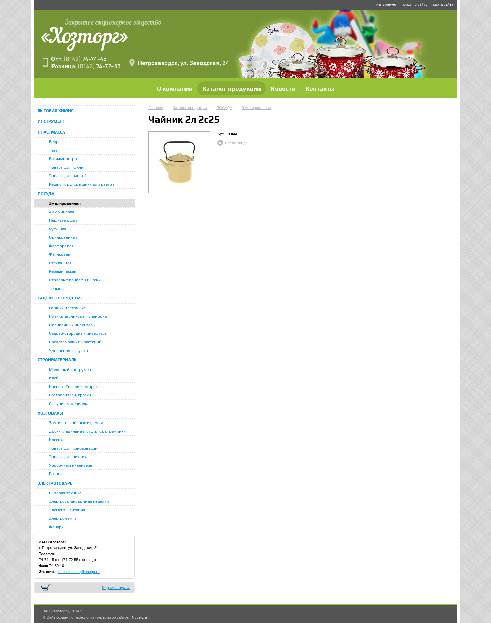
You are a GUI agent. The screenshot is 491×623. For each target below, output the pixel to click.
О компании (175, 88)
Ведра (54, 141)
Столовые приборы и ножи (75, 280)
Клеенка (56, 439)
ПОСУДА (46, 193)
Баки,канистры (63, 158)
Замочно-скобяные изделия (76, 422)
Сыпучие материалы (68, 403)
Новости (283, 88)
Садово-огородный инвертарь (78, 333)
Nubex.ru (139, 617)
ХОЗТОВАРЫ (50, 413)
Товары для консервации (73, 448)
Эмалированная (65, 203)
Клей (53, 378)
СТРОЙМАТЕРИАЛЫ (58, 359)
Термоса (57, 288)
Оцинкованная (63, 237)
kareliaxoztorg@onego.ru (79, 572)
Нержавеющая (63, 220)
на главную (386, 4)
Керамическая (62, 271)
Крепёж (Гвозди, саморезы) (75, 386)
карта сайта (443, 4)
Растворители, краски (70, 395)
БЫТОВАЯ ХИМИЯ (56, 110)
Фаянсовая (59, 254)
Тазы (53, 150)
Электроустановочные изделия (79, 501)
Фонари (56, 527)
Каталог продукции (231, 88)
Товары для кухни (66, 167)
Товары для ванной (68, 175)
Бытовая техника (65, 492)
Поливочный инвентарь (72, 325)
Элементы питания (67, 510)
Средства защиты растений (75, 342)
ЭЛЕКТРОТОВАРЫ (56, 483)
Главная (155, 108)
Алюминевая (61, 211)
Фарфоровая (61, 246)
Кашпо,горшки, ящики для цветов (82, 184)
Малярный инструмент (71, 369)
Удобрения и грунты (68, 350)
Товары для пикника (68, 456)
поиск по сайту (414, 4)
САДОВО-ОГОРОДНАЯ (60, 298)
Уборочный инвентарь (70, 465)
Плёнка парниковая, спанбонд (78, 316)
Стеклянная (60, 263)
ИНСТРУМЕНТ (51, 121)
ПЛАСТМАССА (51, 132)
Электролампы (63, 518)
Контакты (319, 88)
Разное (55, 473)
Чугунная (57, 229)
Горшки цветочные (67, 308)
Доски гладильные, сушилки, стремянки (87, 431)
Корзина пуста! (116, 587)
